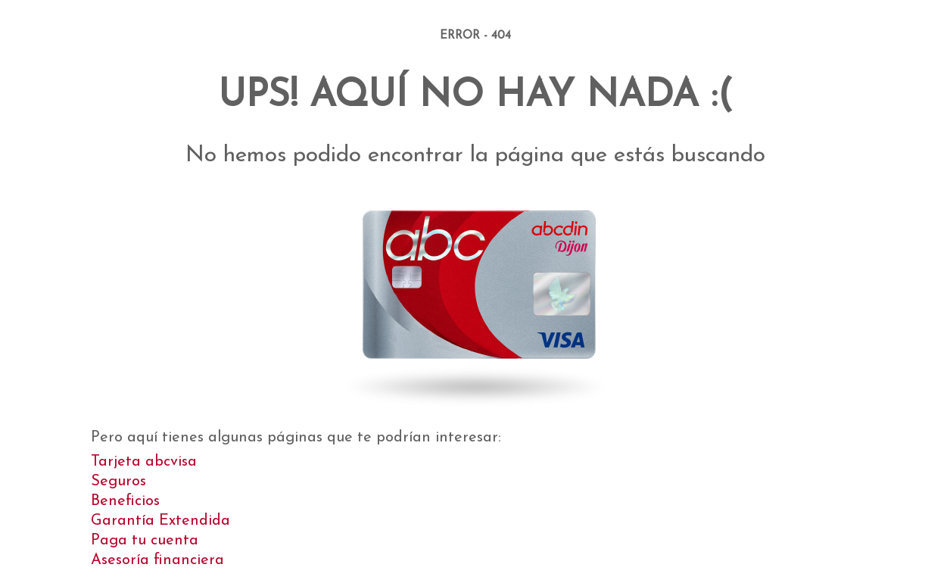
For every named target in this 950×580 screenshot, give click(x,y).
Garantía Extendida (160, 520)
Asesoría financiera (157, 560)
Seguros (118, 481)
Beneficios (125, 501)
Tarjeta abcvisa (144, 461)
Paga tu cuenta (144, 540)
